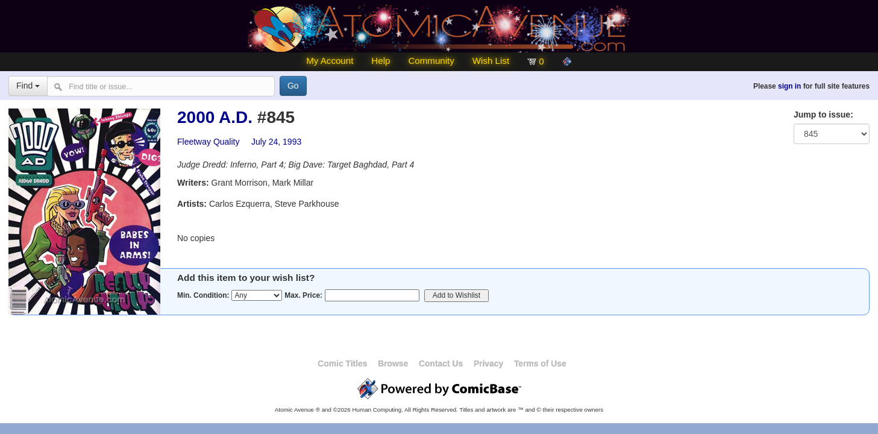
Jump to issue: (823, 114)
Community (431, 60)
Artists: (192, 204)
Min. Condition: (203, 295)
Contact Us (441, 363)
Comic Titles (342, 363)
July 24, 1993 (276, 141)
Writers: (193, 182)
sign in (789, 86)
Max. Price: (303, 295)
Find (28, 85)
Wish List (490, 60)
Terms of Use (540, 363)
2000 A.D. (214, 117)
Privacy (488, 363)
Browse (393, 363)
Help (380, 60)
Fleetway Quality (208, 141)
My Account (329, 60)
